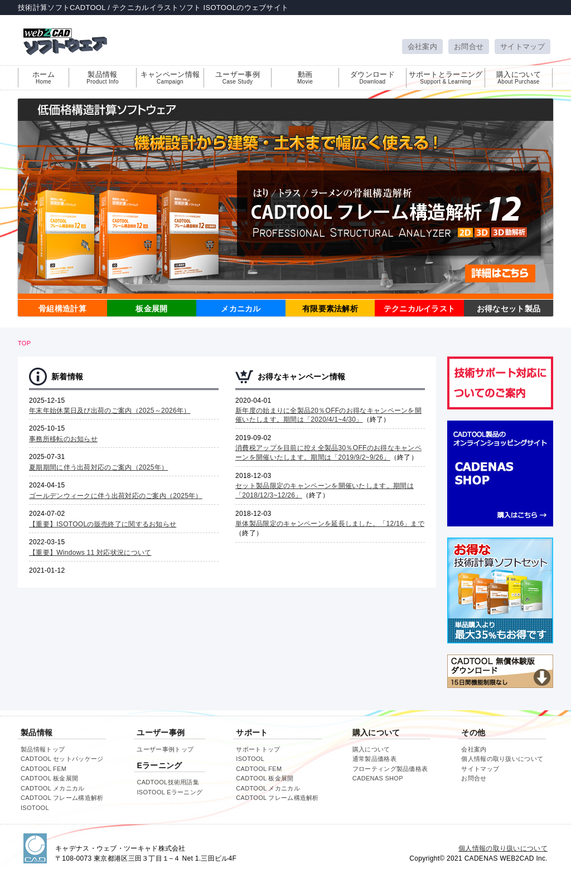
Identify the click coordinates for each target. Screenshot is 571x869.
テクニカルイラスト (420, 308)
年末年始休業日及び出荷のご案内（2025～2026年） (110, 410)
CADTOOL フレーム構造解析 (62, 797)
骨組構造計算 (62, 308)
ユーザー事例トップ (165, 749)
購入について (518, 77)
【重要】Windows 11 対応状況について (90, 552)
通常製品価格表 (374, 758)
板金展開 (151, 308)
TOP (24, 343)
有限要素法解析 (330, 308)
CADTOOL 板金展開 (49, 778)
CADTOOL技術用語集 (168, 782)
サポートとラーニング (446, 77)
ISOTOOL (35, 807)
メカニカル (241, 308)
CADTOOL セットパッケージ (62, 758)
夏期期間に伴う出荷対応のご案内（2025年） (98, 467)
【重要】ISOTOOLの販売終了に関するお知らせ (102, 524)
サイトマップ (522, 46)
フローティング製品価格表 (390, 768)
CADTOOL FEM (43, 768)
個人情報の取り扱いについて (502, 758)
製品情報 (102, 77)
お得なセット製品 (508, 308)
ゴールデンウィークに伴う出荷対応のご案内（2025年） (115, 496)
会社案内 (422, 46)
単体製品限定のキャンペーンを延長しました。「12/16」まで (329, 524)
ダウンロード (372, 77)
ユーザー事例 (237, 77)
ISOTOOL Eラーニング (169, 792)
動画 (305, 77)
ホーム (43, 77)
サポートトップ (258, 749)
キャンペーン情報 (170, 77)
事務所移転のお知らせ (63, 439)
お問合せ (468, 46)
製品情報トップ (43, 749)
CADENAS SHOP (377, 778)
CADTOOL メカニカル (53, 788)
